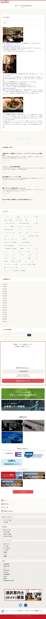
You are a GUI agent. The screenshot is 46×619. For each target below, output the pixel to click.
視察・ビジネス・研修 (16, 261)
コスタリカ (13, 258)
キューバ (14, 254)
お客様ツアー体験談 (8, 220)
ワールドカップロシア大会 (9, 232)
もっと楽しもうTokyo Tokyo (9, 223)
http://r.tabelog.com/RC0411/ (9, 88)
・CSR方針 (5, 576)
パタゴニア (20, 251)
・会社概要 (5, 552)
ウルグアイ (37, 258)
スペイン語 (20, 226)
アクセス (23, 492)
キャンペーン (20, 229)
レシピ (5, 226)
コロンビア (6, 254)
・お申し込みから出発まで (8, 536)
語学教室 (12, 226)
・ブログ (4, 568)
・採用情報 (5, 556)
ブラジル (5, 23)
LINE (36, 2)
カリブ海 (6, 258)
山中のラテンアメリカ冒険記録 (10, 242)
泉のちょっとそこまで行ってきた (10, 239)
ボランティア (26, 217)
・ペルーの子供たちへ (7, 548)
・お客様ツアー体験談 (7, 534)
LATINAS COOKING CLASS (24, 223)
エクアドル (21, 254)
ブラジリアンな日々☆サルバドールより (25, 245)
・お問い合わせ (5, 572)
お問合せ (40, 2)
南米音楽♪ (6, 261)
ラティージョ (29, 229)
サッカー (26, 261)
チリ (20, 258)
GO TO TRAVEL (19, 220)
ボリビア (36, 248)
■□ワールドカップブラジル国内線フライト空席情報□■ (15, 270)
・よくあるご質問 (6, 532)
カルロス (27, 232)
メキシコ (36, 251)
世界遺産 (22, 248)
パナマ (37, 254)
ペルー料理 (35, 223)
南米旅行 (18, 217)
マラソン (33, 261)
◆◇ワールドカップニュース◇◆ (10, 267)
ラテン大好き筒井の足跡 (25, 242)
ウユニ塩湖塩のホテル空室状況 (10, 248)
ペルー (12, 251)
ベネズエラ (30, 254)
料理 (26, 220)
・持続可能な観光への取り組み (8, 580)
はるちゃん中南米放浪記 (9, 245)
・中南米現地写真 (6, 564)
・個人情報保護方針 (6, 574)
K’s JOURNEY (24, 239)
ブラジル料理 (35, 217)
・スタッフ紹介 (5, 546)
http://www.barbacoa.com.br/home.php (11, 46)
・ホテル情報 (5, 522)
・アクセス (5, 554)
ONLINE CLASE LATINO (9, 229)
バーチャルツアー (36, 232)
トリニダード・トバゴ (8, 217)
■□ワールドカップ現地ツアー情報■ (28, 264)
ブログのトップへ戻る (23, 138)
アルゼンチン (28, 251)
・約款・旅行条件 (6, 570)
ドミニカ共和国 (28, 258)
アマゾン (6, 251)
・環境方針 (5, 578)
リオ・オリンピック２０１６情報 (10, 264)
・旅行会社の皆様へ (6, 566)
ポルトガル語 (28, 226)
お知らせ (20, 232)
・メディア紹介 (5, 550)
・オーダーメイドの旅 (7, 520)
